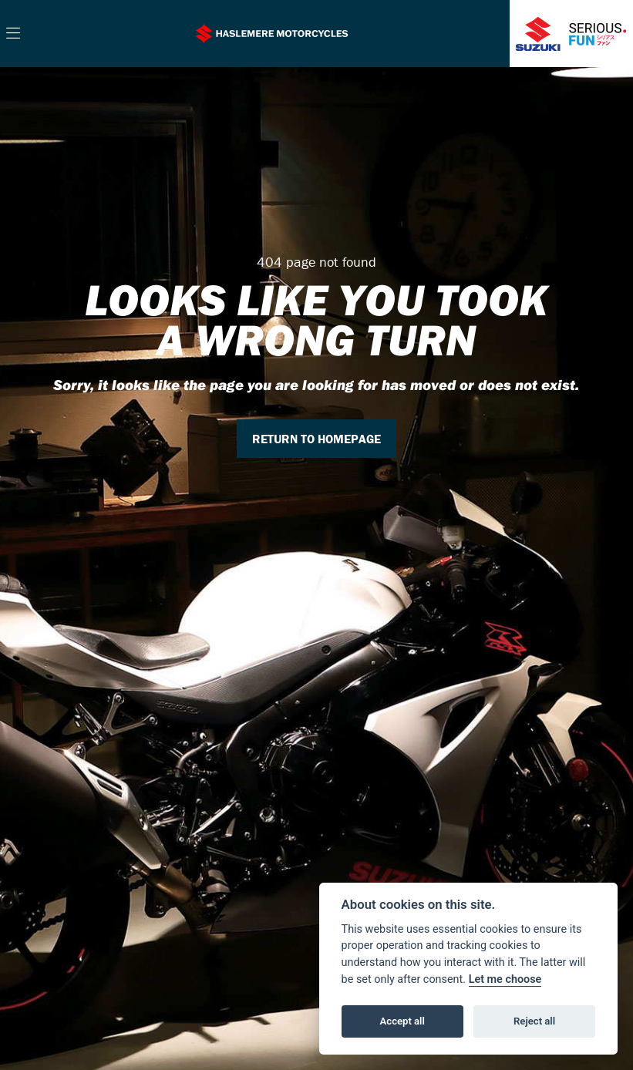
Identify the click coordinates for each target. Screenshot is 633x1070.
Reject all (534, 1021)
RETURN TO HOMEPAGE (316, 438)
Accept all (402, 1021)
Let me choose (505, 979)
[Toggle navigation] (13, 33)
